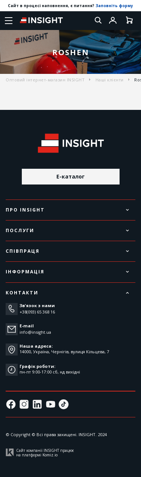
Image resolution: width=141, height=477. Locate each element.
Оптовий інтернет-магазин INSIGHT (45, 80)
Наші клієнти (110, 80)
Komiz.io (50, 455)
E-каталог (70, 176)
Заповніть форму (114, 5)
